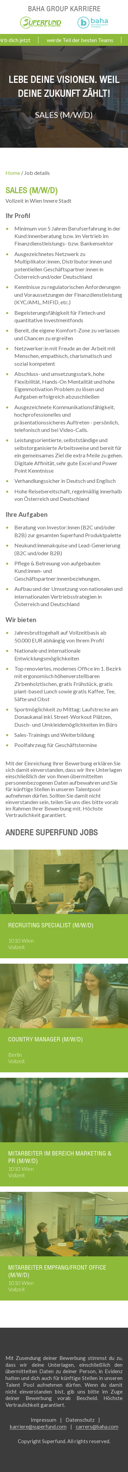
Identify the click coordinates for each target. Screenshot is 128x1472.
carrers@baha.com (97, 1426)
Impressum (43, 1420)
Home (12, 172)
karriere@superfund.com (38, 1426)
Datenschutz (80, 1420)
